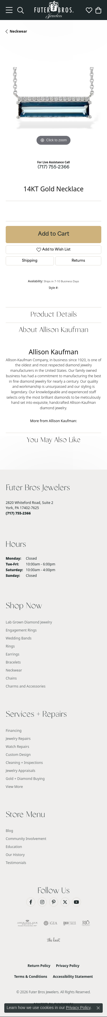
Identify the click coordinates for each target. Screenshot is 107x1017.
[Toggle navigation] (9, 10)
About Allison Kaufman (53, 330)
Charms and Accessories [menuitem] (25, 686)
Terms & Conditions (30, 976)
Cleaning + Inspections (24, 762)
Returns (78, 261)
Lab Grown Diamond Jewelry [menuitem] (29, 622)
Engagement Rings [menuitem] (21, 630)
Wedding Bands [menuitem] (18, 638)
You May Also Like (53, 440)
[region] (53, 99)
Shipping (29, 261)
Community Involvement (26, 838)
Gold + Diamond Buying (25, 778)
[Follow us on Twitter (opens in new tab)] (65, 902)
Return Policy (39, 965)
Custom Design (18, 754)
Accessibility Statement (73, 976)
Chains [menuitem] (11, 678)
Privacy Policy (67, 965)
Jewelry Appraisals (20, 770)
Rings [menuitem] (10, 646)
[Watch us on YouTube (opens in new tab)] (76, 902)
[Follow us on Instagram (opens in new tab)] (42, 902)
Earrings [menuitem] (12, 654)
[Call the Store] (18, 513)
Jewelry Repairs (18, 738)
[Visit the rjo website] (86, 923)
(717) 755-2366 (53, 167)
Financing (14, 730)
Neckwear (18, 31)
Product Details (54, 314)
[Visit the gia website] (50, 923)
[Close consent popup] (98, 1008)
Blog (9, 830)
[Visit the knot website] (53, 940)
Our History (15, 854)
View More (14, 786)
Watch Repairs (17, 746)
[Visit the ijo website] (69, 923)
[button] (20, 10)
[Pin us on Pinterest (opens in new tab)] (53, 902)
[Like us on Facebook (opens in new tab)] (30, 902)
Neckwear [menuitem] (14, 670)
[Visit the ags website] (27, 923)
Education (14, 846)
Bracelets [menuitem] (13, 662)
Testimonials (16, 862)
